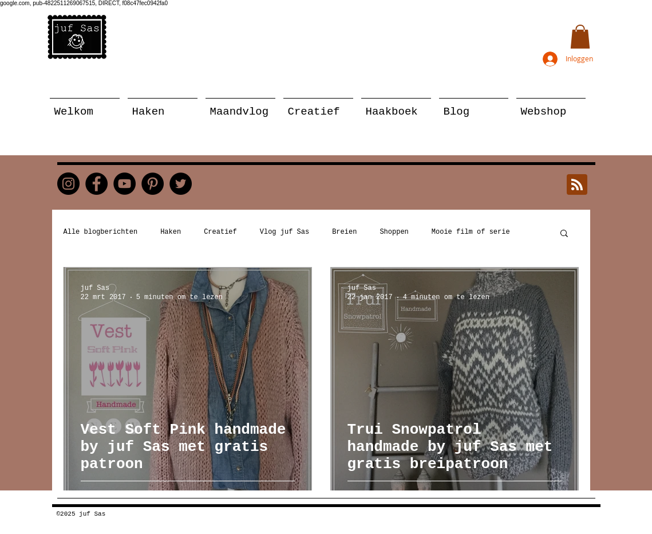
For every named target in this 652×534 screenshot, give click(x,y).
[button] (580, 37)
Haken (170, 232)
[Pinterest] (152, 183)
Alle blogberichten (101, 232)
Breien (344, 232)
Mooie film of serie (471, 232)
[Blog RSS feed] (577, 185)
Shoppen (394, 232)
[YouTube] (124, 183)
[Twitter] (180, 183)
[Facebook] (96, 183)
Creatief (220, 232)
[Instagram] (68, 183)
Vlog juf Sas (284, 232)
